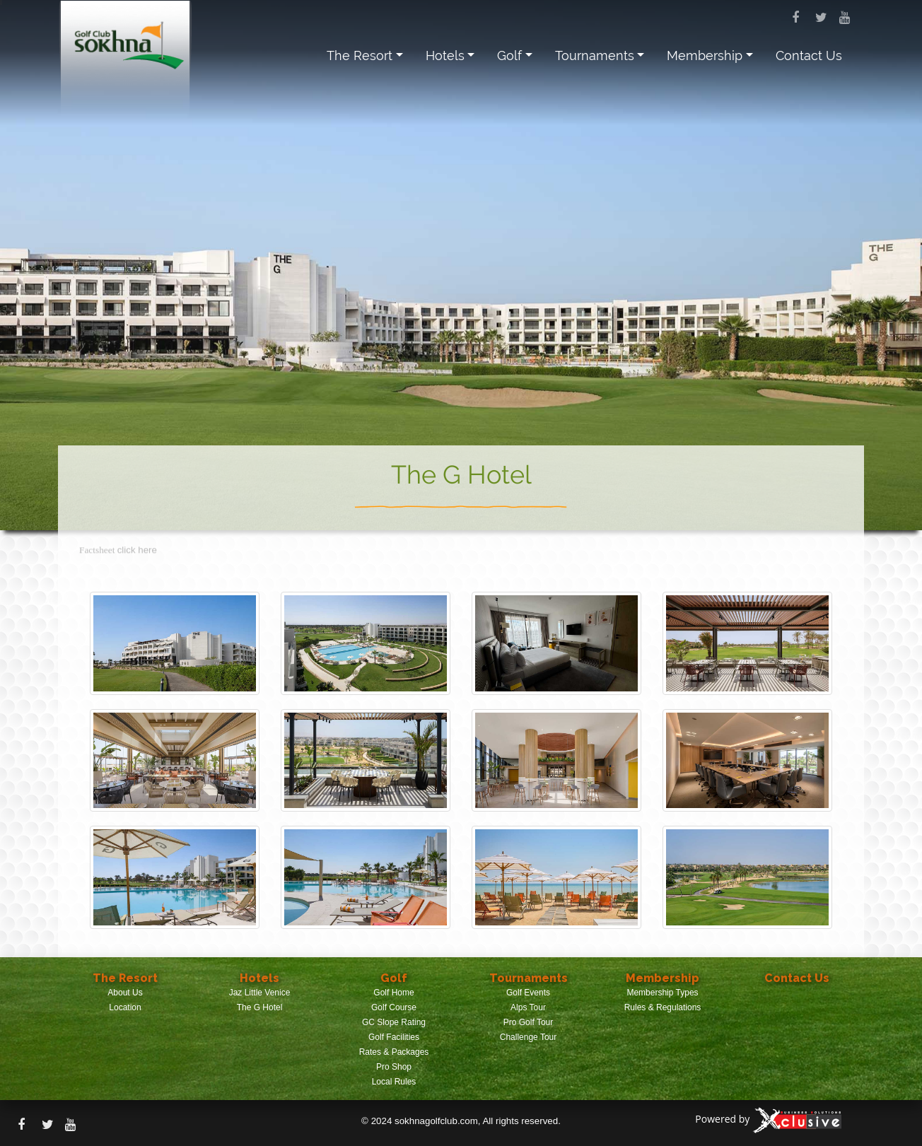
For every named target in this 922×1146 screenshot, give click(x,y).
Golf (509, 55)
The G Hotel (260, 1007)
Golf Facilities (393, 1037)
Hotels (445, 55)
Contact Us (809, 55)
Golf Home (393, 993)
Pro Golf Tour (528, 1022)
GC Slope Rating (394, 1022)
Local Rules (394, 1082)
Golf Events (528, 993)
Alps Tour (528, 1007)
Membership (704, 55)
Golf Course (393, 1007)
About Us (124, 993)
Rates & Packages (394, 1052)
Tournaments (594, 55)
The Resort (359, 55)
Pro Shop (394, 1067)
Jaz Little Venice (260, 993)
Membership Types (662, 993)
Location (125, 1007)
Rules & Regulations (662, 1007)
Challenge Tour (528, 1037)
